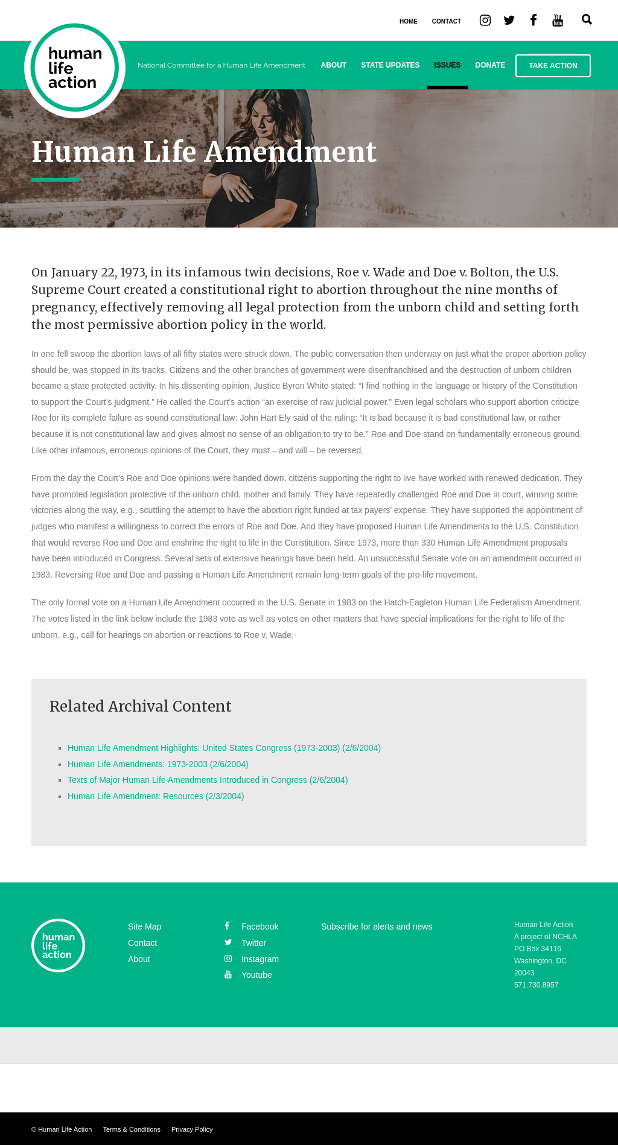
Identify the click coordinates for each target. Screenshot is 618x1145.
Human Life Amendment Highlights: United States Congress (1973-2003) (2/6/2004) (224, 748)
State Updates (390, 65)
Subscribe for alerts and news (376, 926)
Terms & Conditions (132, 1129)
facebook (251, 926)
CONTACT (446, 21)
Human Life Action (65, 1129)
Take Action (553, 66)
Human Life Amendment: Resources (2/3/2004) (156, 796)
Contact (142, 943)
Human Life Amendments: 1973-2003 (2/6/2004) (158, 764)
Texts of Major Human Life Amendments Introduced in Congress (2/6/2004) (208, 780)
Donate (491, 65)
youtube (248, 975)
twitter (245, 943)
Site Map (144, 926)
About (334, 65)
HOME (409, 21)
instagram (252, 959)
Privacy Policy (191, 1129)
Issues (448, 65)
